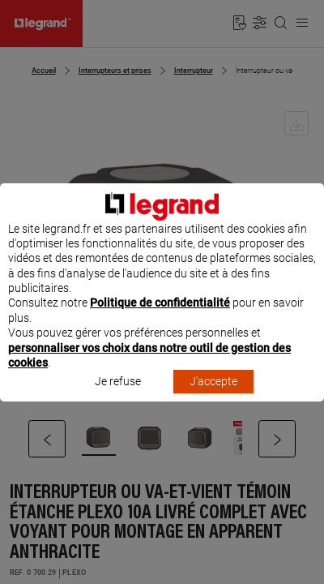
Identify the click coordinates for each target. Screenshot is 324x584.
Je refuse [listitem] (118, 396)
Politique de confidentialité (160, 317)
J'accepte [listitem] (213, 396)
